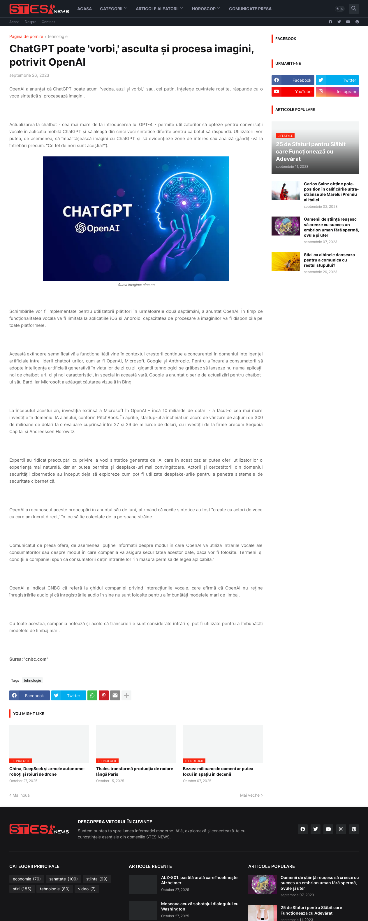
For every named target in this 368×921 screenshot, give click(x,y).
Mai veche (250, 795)
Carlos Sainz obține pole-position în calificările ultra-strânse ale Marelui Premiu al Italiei (331, 191)
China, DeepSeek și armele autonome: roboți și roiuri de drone (46, 771)
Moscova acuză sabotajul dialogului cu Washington (200, 906)
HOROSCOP (204, 8)
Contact (48, 22)
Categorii (111, 8)
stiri (22, 889)
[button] (340, 9)
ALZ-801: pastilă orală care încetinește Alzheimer (199, 880)
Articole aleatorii (157, 8)
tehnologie (58, 36)
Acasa (84, 8)
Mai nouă (21, 795)
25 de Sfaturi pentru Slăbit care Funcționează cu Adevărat (311, 910)
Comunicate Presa (250, 8)
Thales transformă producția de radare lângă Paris (134, 771)
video (87, 889)
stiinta (97, 879)
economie (27, 879)
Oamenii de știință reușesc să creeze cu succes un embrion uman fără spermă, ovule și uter (331, 227)
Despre (30, 22)
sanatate (63, 879)
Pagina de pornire (26, 36)
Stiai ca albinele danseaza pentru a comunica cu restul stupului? (329, 260)
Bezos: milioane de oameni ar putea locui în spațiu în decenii (218, 771)
